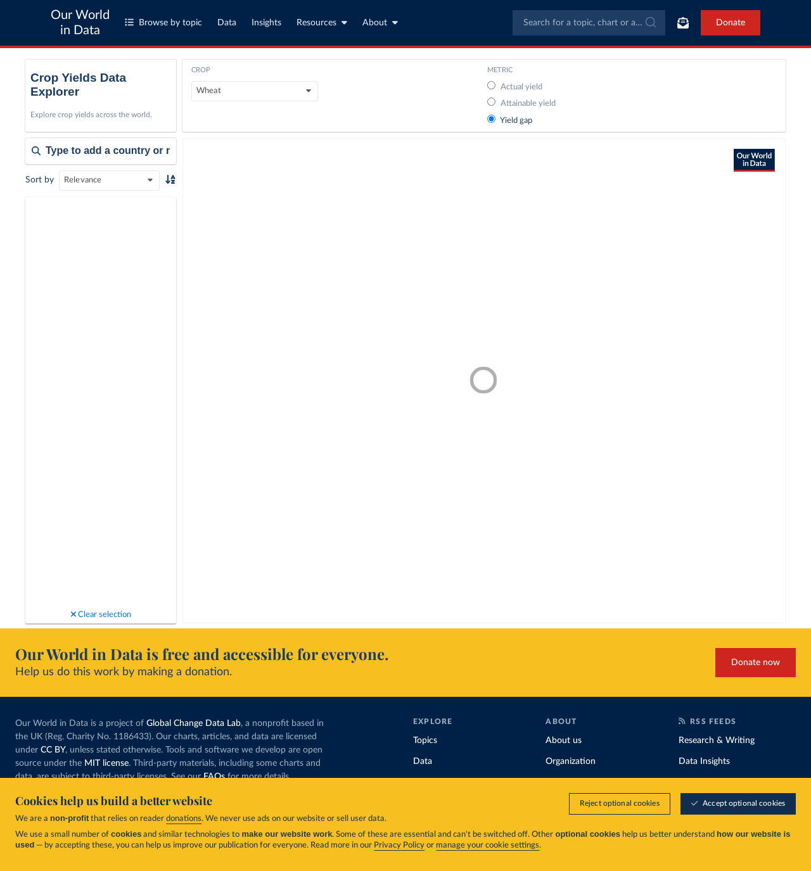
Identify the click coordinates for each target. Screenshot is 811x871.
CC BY (53, 750)
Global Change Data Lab (193, 723)
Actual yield (514, 87)
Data (226, 22)
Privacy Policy (399, 845)
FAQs (214, 776)
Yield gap (509, 121)
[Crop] (254, 91)
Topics (425, 740)
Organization (571, 761)
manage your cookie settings (487, 845)
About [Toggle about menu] (380, 22)
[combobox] (589, 22)
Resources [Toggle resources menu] (322, 22)
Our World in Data (80, 23)
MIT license (106, 763)
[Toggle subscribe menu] (683, 22)
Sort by (39, 179)
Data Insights (704, 761)
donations (183, 819)
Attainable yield (521, 103)
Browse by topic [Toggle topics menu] (163, 22)
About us (564, 740)
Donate (730, 22)
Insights (266, 22)
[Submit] (650, 23)
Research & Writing (717, 740)
